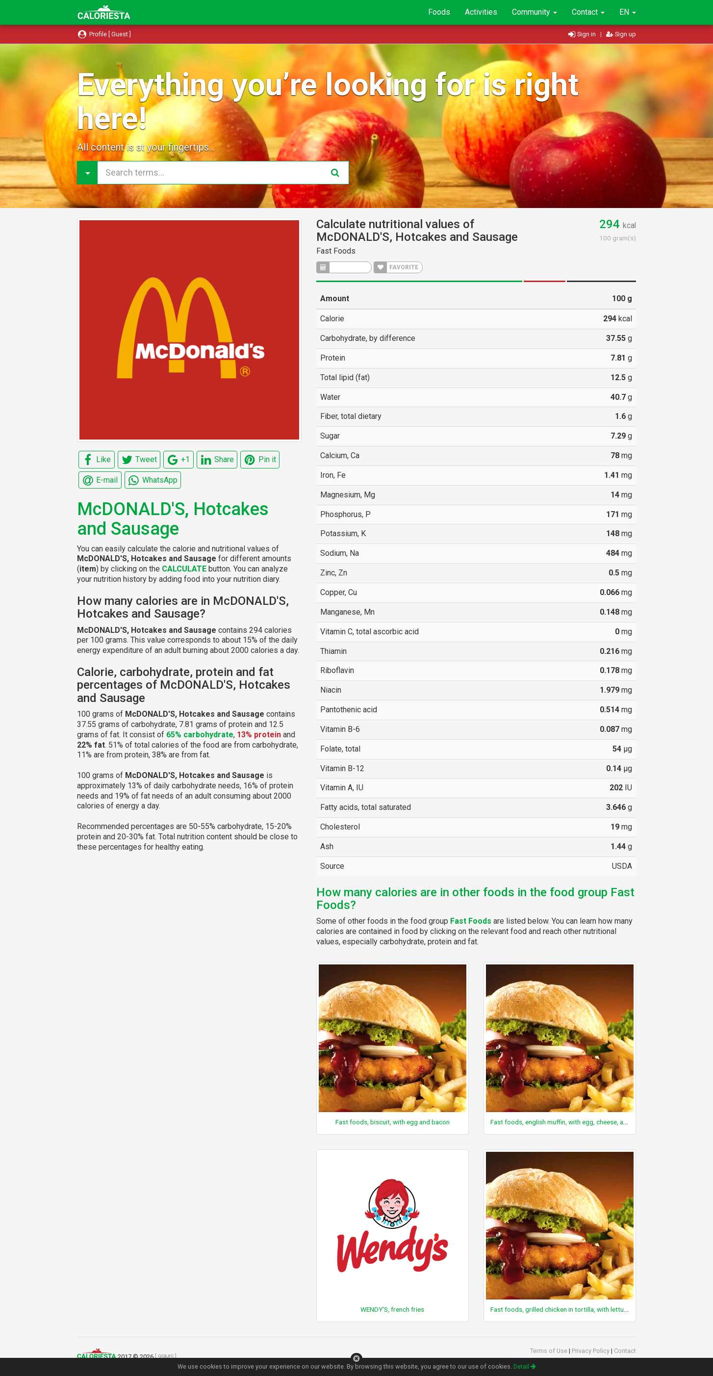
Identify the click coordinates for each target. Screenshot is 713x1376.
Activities (481, 12)
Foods (439, 12)
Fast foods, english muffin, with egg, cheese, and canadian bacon (584, 1122)
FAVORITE (396, 267)
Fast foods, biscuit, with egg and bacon (392, 1122)
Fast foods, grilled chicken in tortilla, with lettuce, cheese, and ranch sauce (597, 1309)
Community (534, 12)
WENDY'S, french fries (392, 1309)
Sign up (621, 34)
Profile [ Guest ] (104, 34)
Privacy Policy (591, 1350)
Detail (524, 1366)
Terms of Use (549, 1350)
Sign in (582, 34)
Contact (588, 12)
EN (627, 12)
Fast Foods (336, 251)
